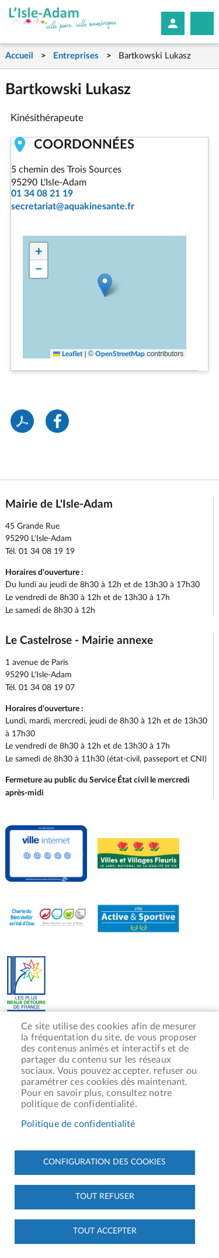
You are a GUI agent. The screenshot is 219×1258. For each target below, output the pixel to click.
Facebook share (57, 421)
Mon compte (173, 23)
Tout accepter (105, 1231)
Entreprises (76, 55)
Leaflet (67, 353)
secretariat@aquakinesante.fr (72, 206)
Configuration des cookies (104, 1162)
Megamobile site (202, 23)
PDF (22, 421)
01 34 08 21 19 (42, 193)
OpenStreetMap (120, 353)
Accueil (19, 55)
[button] (105, 285)
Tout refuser (104, 1196)
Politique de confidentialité (78, 1124)
